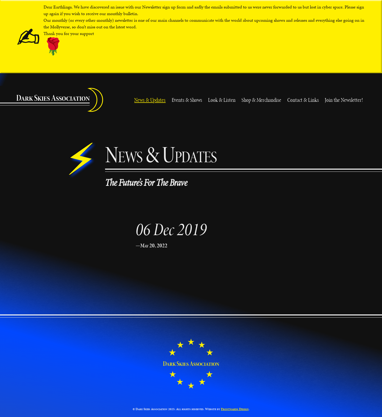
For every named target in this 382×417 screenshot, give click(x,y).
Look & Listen (222, 100)
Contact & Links (303, 100)
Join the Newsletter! (344, 100)
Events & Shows (187, 100)
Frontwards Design (235, 409)
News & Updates (150, 100)
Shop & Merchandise (261, 100)
